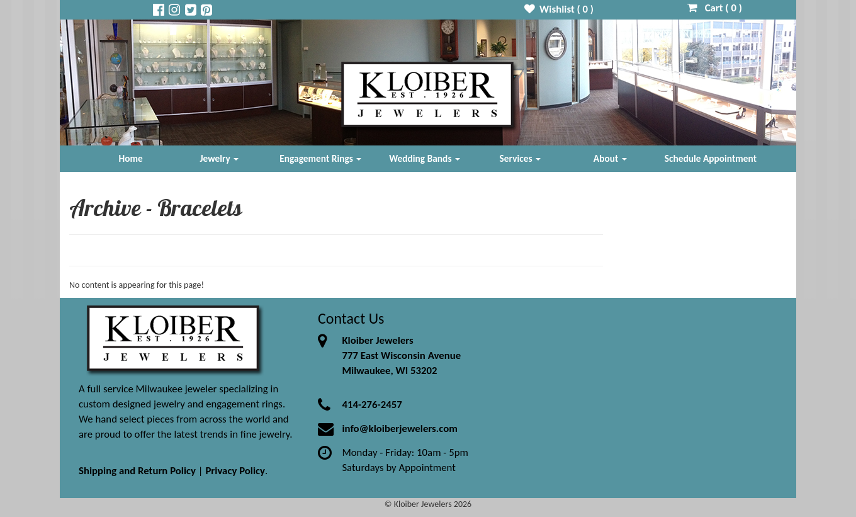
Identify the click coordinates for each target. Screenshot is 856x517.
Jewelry (219, 158)
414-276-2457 (372, 404)
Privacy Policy (235, 470)
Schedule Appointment (711, 158)
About (610, 158)
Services (520, 158)
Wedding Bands (424, 158)
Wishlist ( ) (559, 9)
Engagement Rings (320, 158)
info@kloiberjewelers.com (400, 428)
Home (131, 158)
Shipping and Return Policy (137, 470)
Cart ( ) (714, 7)
